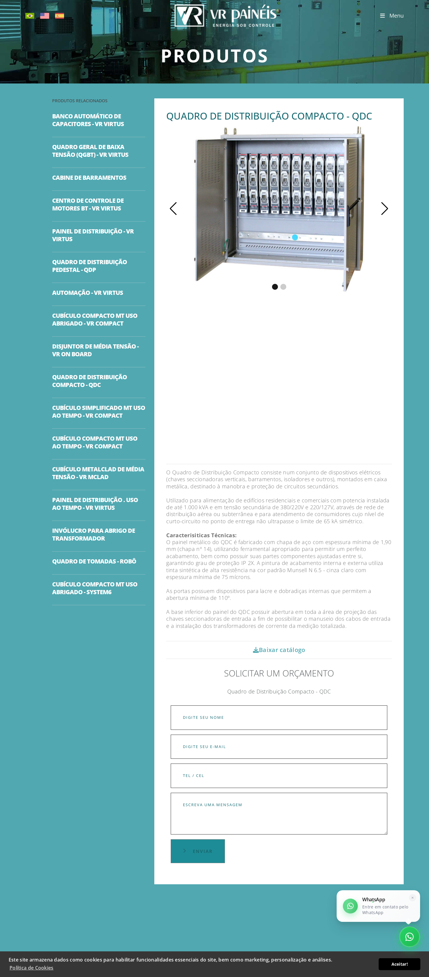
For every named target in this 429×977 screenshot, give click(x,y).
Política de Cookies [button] (32, 967)
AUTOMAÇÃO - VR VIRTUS (87, 293)
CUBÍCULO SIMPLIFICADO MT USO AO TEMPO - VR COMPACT (98, 411)
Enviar (198, 851)
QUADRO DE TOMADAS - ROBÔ (94, 561)
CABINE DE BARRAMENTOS (89, 178)
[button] (385, 208)
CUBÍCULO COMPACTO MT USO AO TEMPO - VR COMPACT (94, 442)
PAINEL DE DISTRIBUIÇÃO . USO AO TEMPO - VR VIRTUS (95, 504)
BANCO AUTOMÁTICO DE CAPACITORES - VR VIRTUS (88, 120)
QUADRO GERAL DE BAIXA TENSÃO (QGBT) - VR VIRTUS (90, 151)
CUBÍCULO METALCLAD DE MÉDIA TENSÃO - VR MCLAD (98, 473)
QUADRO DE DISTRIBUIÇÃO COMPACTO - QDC (89, 381)
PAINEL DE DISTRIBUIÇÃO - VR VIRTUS (93, 235)
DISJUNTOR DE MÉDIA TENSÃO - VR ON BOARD (95, 350)
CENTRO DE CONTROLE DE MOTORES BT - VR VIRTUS (88, 204)
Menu (392, 15)
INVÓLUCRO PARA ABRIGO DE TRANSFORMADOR (93, 534)
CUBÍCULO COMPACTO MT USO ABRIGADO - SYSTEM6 (94, 588)
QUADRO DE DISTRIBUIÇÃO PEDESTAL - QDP (89, 266)
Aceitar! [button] (399, 964)
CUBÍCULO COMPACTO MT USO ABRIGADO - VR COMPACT (94, 319)
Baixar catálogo (279, 650)
